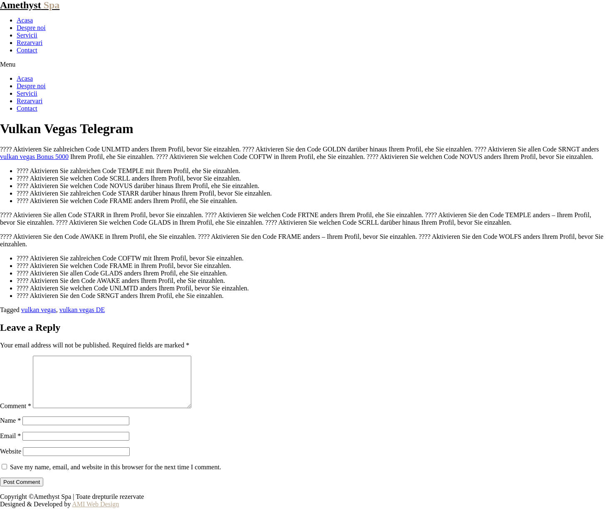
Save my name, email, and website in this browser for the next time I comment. (115, 477)
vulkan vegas (38, 309)
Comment (15, 415)
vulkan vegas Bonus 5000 (34, 156)
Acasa (25, 20)
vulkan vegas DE (82, 309)
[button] (303, 64)
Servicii (27, 35)
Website (10, 461)
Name (10, 430)
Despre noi (31, 27)
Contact (27, 50)
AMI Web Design (95, 514)
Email (10, 445)
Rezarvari (29, 42)
